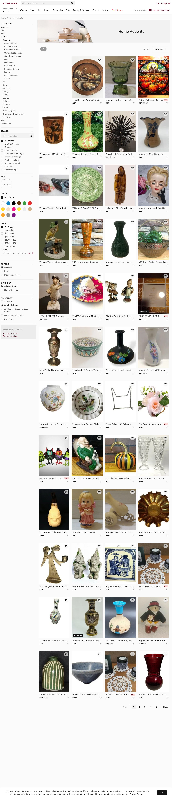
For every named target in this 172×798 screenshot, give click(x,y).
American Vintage (11, 157)
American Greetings (12, 153)
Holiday (6, 101)
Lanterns (8, 72)
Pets (68, 10)
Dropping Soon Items (12, 315)
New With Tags (9, 290)
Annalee (6, 166)
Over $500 (8, 246)
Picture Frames (11, 75)
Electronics (58, 10)
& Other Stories (10, 144)
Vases (7, 78)
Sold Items (7, 319)
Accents (19, 18)
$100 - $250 (8, 240)
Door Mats (8, 62)
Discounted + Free (11, 275)
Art (4, 82)
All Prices (7, 227)
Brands (96, 10)
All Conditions (9, 286)
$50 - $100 (8, 236)
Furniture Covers (11, 69)
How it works (140, 10)
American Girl (9, 150)
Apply (31, 253)
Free (4, 271)
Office (5, 107)
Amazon (6, 147)
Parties (105, 10)
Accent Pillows (10, 43)
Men (32, 10)
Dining (6, 94)
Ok (162, 792)
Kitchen (6, 104)
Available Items (9, 305)
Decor (7, 59)
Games (6, 98)
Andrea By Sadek (10, 163)
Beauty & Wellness (81, 10)
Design (6, 91)
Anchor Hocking (10, 160)
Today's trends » (10, 336)
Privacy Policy (136, 794)
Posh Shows (117, 10)
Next (165, 707)
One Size (6, 184)
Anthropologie (9, 169)
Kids (39, 10)
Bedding (6, 88)
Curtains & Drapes (12, 56)
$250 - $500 (9, 243)
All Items (6, 267)
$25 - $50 (7, 233)
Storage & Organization (13, 114)
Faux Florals (9, 66)
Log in (159, 3)
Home (47, 10)
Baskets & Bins (11, 46)
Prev (125, 707)
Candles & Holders (12, 49)
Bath (5, 85)
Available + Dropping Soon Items (14, 310)
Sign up (166, 3)
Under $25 (7, 230)
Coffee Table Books (13, 53)
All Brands (7, 141)
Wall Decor (8, 117)
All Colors (7, 197)
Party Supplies (9, 111)
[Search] (51, 3)
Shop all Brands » (11, 333)
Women (23, 10)
